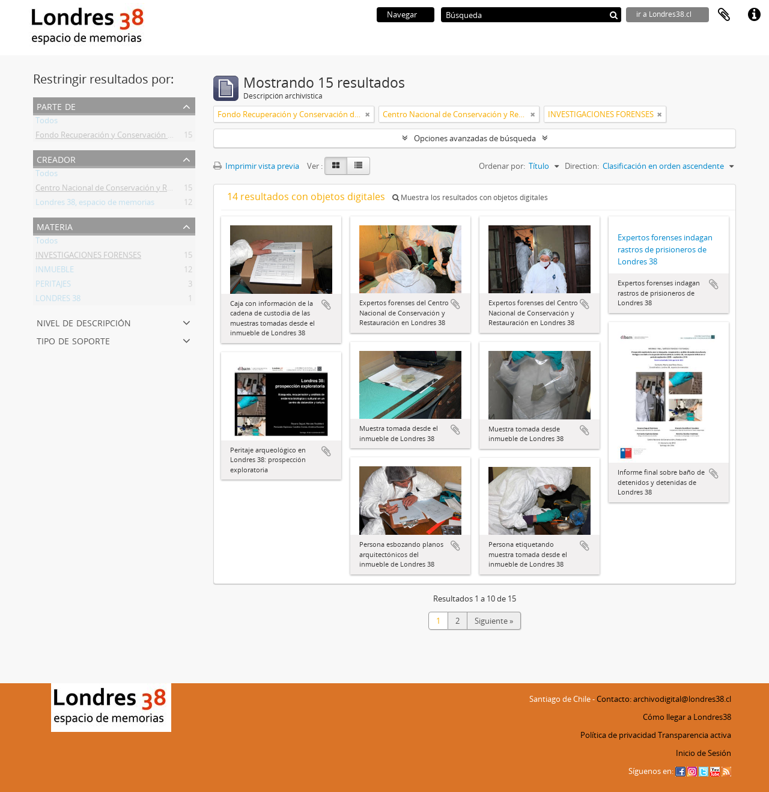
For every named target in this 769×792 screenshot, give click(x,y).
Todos (46, 122)
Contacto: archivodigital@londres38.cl (664, 698)
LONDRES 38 (58, 300)
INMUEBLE (54, 271)
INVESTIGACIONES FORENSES (88, 257)
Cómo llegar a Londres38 (687, 716)
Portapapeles (724, 15)
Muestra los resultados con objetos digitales (470, 197)
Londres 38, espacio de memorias (94, 204)
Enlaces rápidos (754, 15)
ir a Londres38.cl (663, 14)
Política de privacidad (618, 735)
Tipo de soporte (73, 340)
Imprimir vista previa (256, 165)
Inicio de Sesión (703, 753)
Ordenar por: (502, 165)
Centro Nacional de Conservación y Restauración (122, 189)
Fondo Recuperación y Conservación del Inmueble (124, 137)
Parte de (56, 105)
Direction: (582, 165)
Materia (55, 226)
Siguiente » (494, 620)
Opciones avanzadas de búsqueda (475, 138)
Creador (56, 158)
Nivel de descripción (84, 322)
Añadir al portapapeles (326, 305)
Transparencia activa (694, 735)
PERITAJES (53, 286)
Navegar (402, 14)
